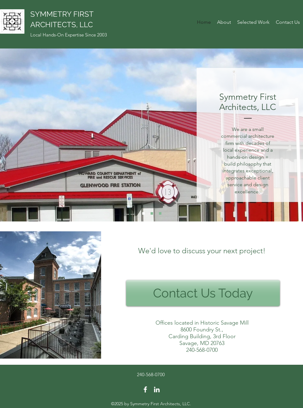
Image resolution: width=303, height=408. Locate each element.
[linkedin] (157, 389)
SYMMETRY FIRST (62, 14)
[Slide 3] (160, 213)
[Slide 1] (143, 213)
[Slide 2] (152, 213)
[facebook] (145, 389)
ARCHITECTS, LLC (61, 24)
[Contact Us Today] (203, 293)
